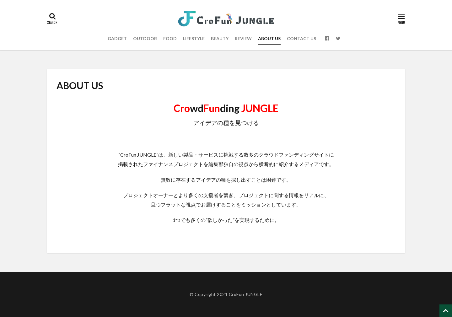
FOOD (170, 38)
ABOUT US (269, 38)
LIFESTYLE (194, 38)
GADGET (117, 38)
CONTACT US (301, 38)
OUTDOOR (145, 38)
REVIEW (243, 38)
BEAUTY (220, 38)
